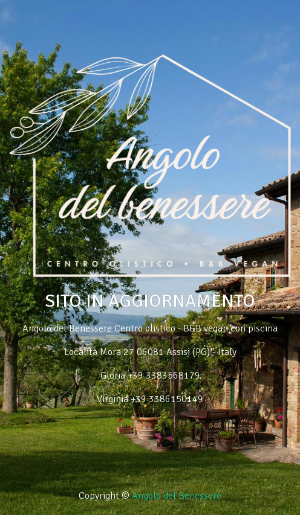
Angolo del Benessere (176, 496)
